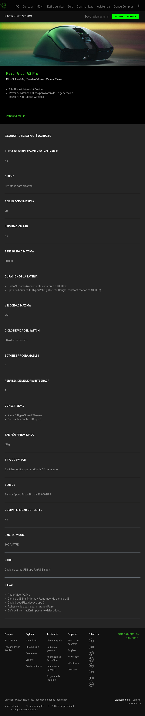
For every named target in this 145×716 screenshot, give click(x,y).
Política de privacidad (63, 706)
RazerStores (11, 640)
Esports (30, 660)
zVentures (73, 663)
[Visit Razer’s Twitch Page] (91, 678)
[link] (3, 6)
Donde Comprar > (16, 115)
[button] (140, 6)
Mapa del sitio (12, 706)
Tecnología (31, 640)
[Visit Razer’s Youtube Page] (91, 665)
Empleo (72, 650)
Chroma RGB (32, 647)
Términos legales (35, 706)
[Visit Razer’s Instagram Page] (91, 647)
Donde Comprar (125, 16)
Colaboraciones (34, 666)
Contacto (72, 669)
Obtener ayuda (54, 640)
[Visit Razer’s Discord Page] (91, 684)
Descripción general (97, 16)
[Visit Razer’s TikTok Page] (91, 672)
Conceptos (31, 653)
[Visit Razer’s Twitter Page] (91, 659)
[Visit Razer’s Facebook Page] (91, 640)
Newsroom (73, 657)
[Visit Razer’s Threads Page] (91, 653)
